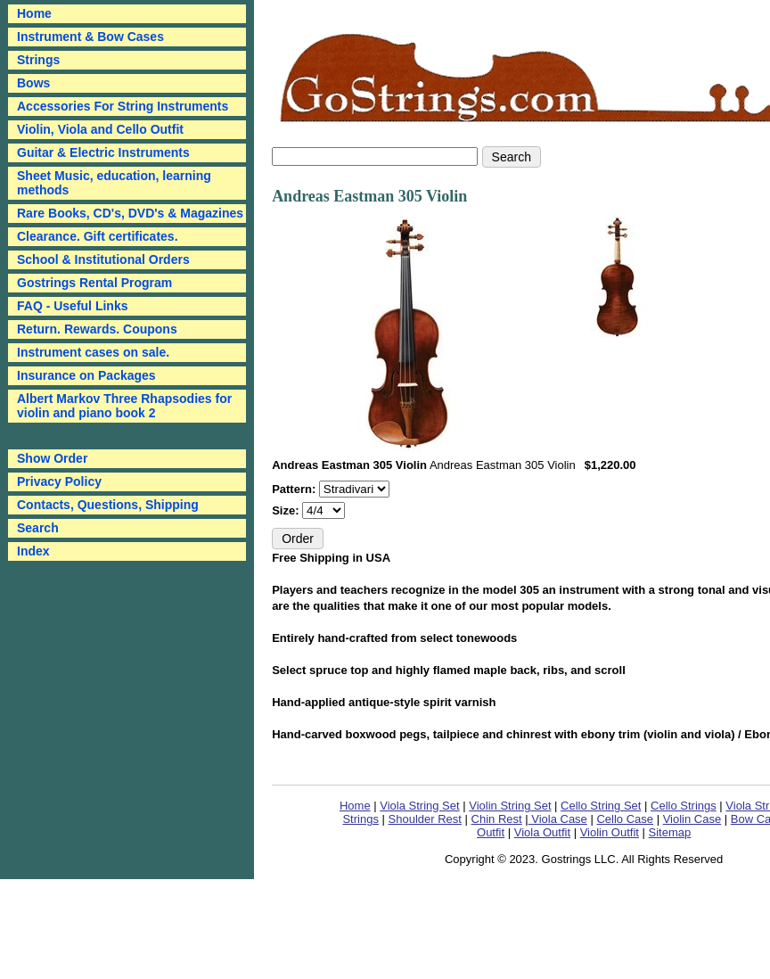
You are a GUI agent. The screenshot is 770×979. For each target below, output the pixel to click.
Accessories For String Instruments (122, 106)
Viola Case (557, 819)
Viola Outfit (542, 832)
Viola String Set (419, 805)
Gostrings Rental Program (94, 283)
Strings (38, 60)
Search (38, 528)
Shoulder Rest (425, 819)
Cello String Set (601, 805)
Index (33, 551)
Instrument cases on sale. (93, 352)
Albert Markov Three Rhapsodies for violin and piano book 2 (124, 405)
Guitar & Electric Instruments (103, 152)
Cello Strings (684, 805)
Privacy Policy (59, 481)
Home (355, 805)
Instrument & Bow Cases (90, 36)
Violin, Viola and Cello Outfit (100, 129)
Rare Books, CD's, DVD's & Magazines (130, 213)
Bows (33, 83)
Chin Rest (496, 819)
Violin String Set (510, 805)
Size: (287, 510)
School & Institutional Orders (103, 259)
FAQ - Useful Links (72, 306)
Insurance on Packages (86, 375)
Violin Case (692, 819)
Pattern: (295, 489)
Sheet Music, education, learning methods (114, 183)
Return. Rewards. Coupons (97, 329)
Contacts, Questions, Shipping (108, 505)
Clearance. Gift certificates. (97, 236)
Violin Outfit (609, 832)
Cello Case (624, 819)
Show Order (52, 458)
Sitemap (670, 832)
